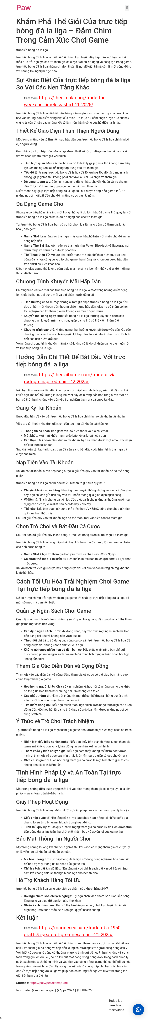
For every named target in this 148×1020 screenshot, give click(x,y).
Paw (23, 7)
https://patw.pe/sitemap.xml (49, 983)
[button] (138, 1009)
